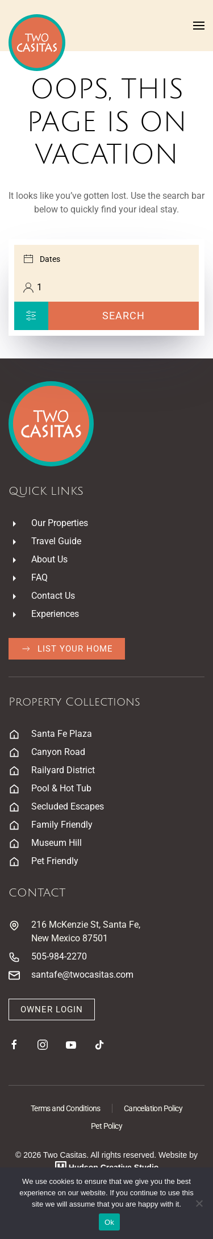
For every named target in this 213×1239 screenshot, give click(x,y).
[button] (198, 26)
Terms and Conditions (66, 1108)
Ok (109, 1222)
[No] (198, 1203)
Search (123, 316)
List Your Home (66, 648)
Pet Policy (106, 1125)
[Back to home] (37, 42)
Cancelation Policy (153, 1108)
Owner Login (51, 1009)
